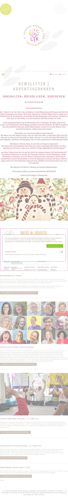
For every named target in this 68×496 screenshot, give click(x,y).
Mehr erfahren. (40, 494)
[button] (54, 246)
